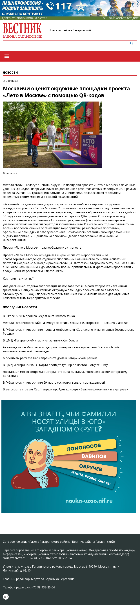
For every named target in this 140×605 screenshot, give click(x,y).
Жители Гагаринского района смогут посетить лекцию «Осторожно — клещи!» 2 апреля (65, 323)
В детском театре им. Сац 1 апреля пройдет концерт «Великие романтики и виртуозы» (65, 389)
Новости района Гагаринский (70, 30)
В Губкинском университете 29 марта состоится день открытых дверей (54, 382)
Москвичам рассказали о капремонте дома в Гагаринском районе (50, 358)
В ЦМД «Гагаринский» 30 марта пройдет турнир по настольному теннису (55, 365)
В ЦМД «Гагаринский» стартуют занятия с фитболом (40, 340)
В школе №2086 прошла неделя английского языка (39, 316)
